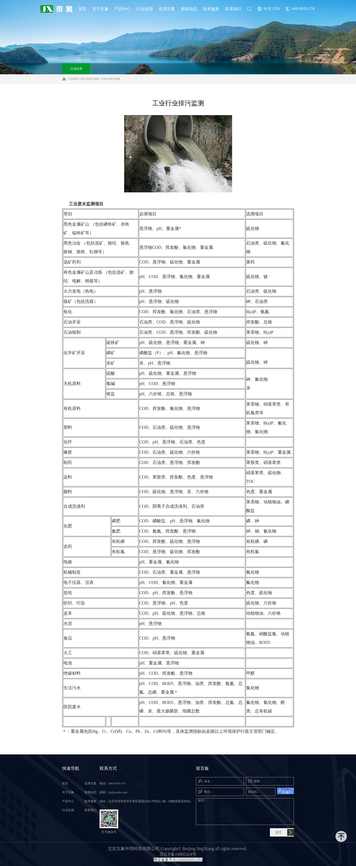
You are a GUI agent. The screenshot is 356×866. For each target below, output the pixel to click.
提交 (278, 832)
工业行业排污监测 (89, 79)
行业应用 (76, 68)
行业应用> (73, 79)
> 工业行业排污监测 (109, 79)
